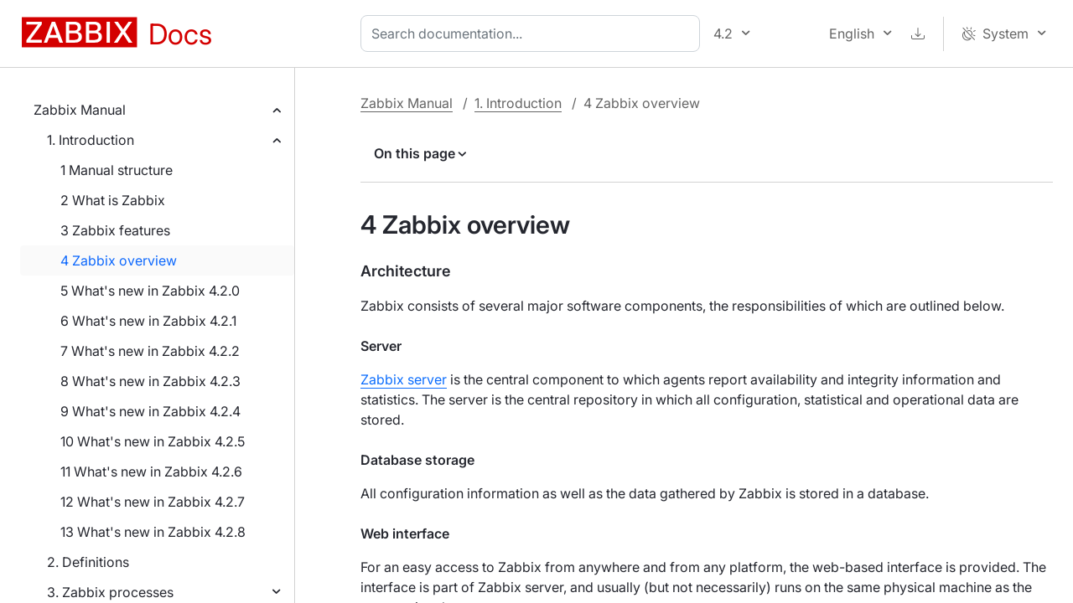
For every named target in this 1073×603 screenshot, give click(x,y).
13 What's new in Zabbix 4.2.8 (153, 531)
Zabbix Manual (80, 109)
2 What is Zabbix (112, 200)
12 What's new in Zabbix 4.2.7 (152, 501)
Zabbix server (403, 379)
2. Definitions (88, 562)
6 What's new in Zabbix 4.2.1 (148, 320)
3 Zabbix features (115, 230)
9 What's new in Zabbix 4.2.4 (150, 411)
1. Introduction (90, 139)
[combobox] (533, 33)
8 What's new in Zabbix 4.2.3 (150, 381)
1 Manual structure (116, 170)
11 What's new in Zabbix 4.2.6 (151, 471)
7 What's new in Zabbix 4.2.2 (150, 351)
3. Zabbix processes (110, 592)
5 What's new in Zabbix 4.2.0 (150, 290)
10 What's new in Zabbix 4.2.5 (152, 441)
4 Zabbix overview (118, 260)
